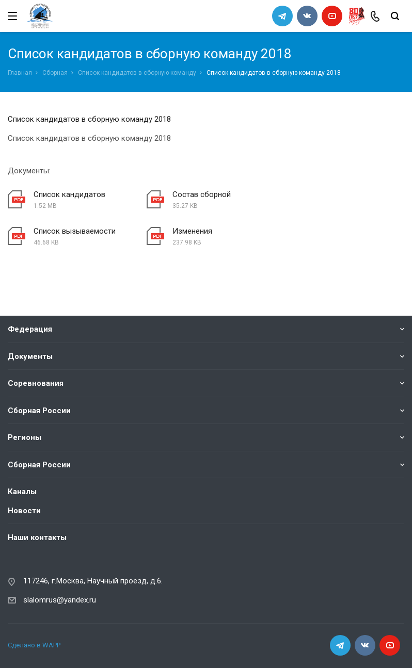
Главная (20, 72)
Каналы (22, 491)
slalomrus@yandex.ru (59, 599)
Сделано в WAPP (34, 645)
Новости (24, 510)
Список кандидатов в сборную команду (137, 72)
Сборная (55, 72)
